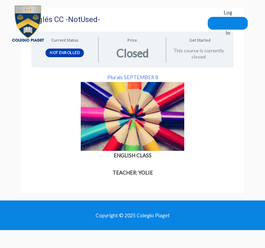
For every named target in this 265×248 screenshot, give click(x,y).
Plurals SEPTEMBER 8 (132, 77)
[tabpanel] (132, 125)
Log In (228, 22)
